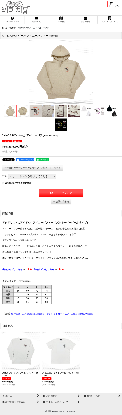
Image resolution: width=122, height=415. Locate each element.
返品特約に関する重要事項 (16, 183)
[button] (118, 4)
